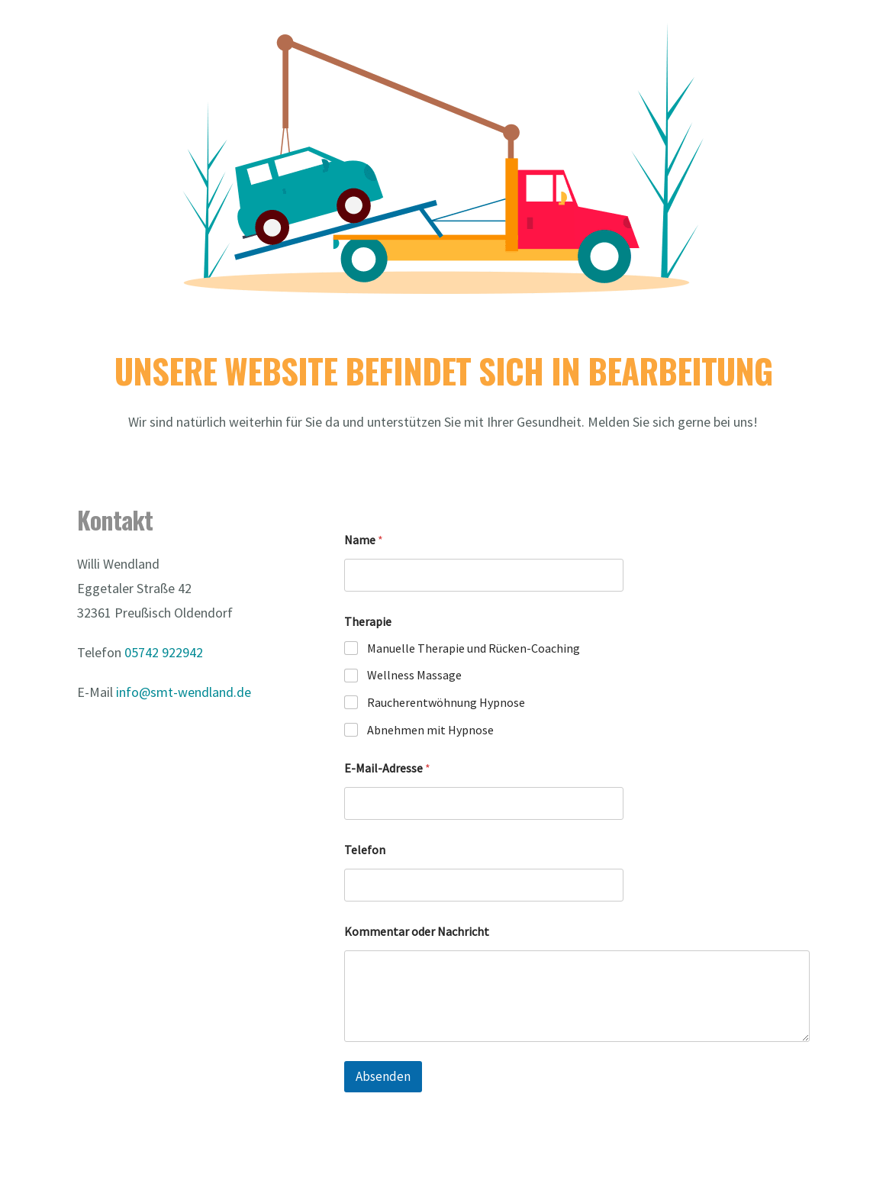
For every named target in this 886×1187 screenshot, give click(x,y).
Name (363, 540)
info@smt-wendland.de (183, 692)
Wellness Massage (414, 674)
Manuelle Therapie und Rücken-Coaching (473, 648)
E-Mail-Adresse (387, 768)
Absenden (383, 1076)
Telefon (364, 850)
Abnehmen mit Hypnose (430, 729)
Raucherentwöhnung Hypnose (446, 702)
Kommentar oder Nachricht (416, 931)
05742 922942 (163, 652)
